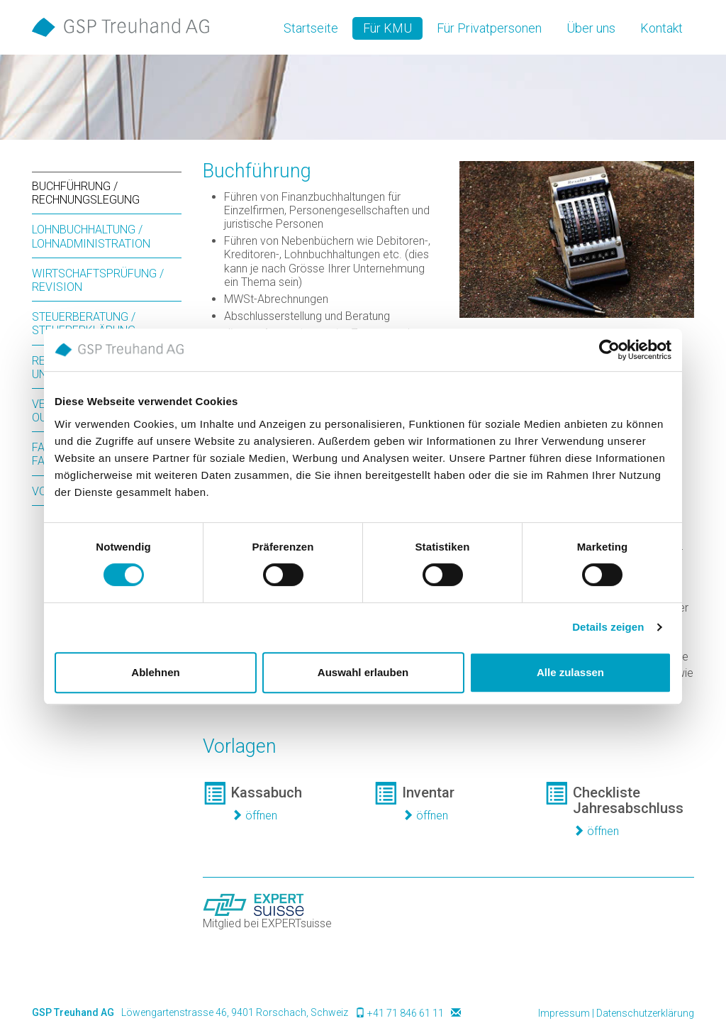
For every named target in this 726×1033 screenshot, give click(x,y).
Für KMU (387, 28)
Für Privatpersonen (489, 28)
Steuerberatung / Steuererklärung (83, 323)
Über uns (590, 28)
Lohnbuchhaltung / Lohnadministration (91, 236)
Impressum (564, 1013)
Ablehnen (155, 672)
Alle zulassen (570, 672)
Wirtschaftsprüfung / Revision (98, 280)
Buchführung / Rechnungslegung (86, 192)
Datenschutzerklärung (645, 1013)
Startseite (311, 28)
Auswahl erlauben (363, 672)
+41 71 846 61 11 (405, 1013)
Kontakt (661, 28)
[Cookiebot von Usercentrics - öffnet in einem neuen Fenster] (609, 349)
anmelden (520, 1014)
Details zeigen (608, 627)
